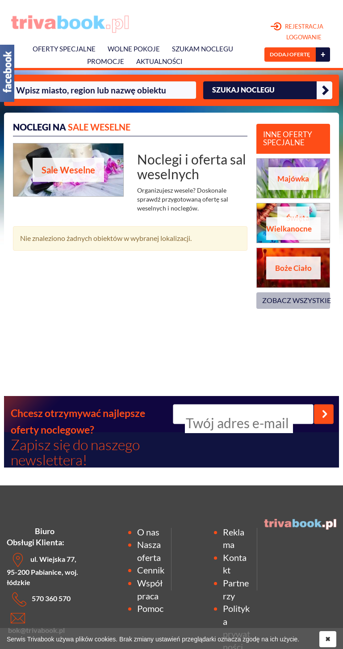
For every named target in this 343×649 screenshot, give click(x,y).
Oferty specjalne (64, 49)
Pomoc (150, 608)
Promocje (105, 61)
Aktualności (159, 61)
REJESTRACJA (297, 32)
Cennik (150, 570)
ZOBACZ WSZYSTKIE (296, 300)
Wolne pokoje (134, 49)
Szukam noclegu (202, 49)
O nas (148, 532)
